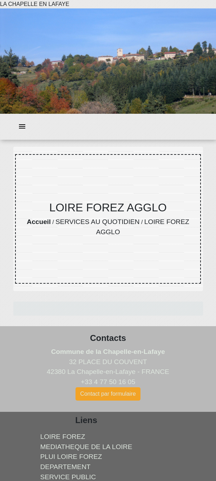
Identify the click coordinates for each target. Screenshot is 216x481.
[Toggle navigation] (22, 126)
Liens (86, 420)
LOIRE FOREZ (62, 436)
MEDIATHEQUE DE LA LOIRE (86, 446)
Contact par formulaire (108, 394)
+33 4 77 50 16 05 (108, 382)
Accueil (39, 221)
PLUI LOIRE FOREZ (71, 456)
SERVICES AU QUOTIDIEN (97, 221)
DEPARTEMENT (65, 466)
